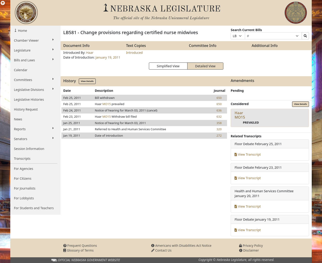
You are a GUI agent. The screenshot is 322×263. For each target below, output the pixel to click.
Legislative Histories (29, 99)
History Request (26, 109)
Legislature (34, 50)
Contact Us (161, 250)
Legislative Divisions (34, 89)
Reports (34, 129)
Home (22, 30)
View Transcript (248, 154)
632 (219, 116)
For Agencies (23, 168)
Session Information (29, 148)
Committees (34, 79)
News (18, 119)
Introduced (134, 52)
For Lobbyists (24, 198)
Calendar (20, 70)
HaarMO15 (240, 115)
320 (219, 129)
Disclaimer (249, 250)
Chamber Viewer (34, 40)
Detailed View (205, 66)
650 (219, 98)
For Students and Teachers (34, 208)
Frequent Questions (80, 245)
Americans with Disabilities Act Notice (181, 245)
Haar (89, 52)
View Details (87, 81)
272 (219, 135)
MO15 (106, 104)
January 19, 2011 (107, 57)
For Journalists (24, 188)
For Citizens (22, 178)
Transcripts (22, 158)
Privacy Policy (251, 245)
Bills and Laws (34, 60)
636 (219, 110)
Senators (34, 138)
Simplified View (168, 66)
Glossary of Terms (78, 250)
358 (219, 123)
